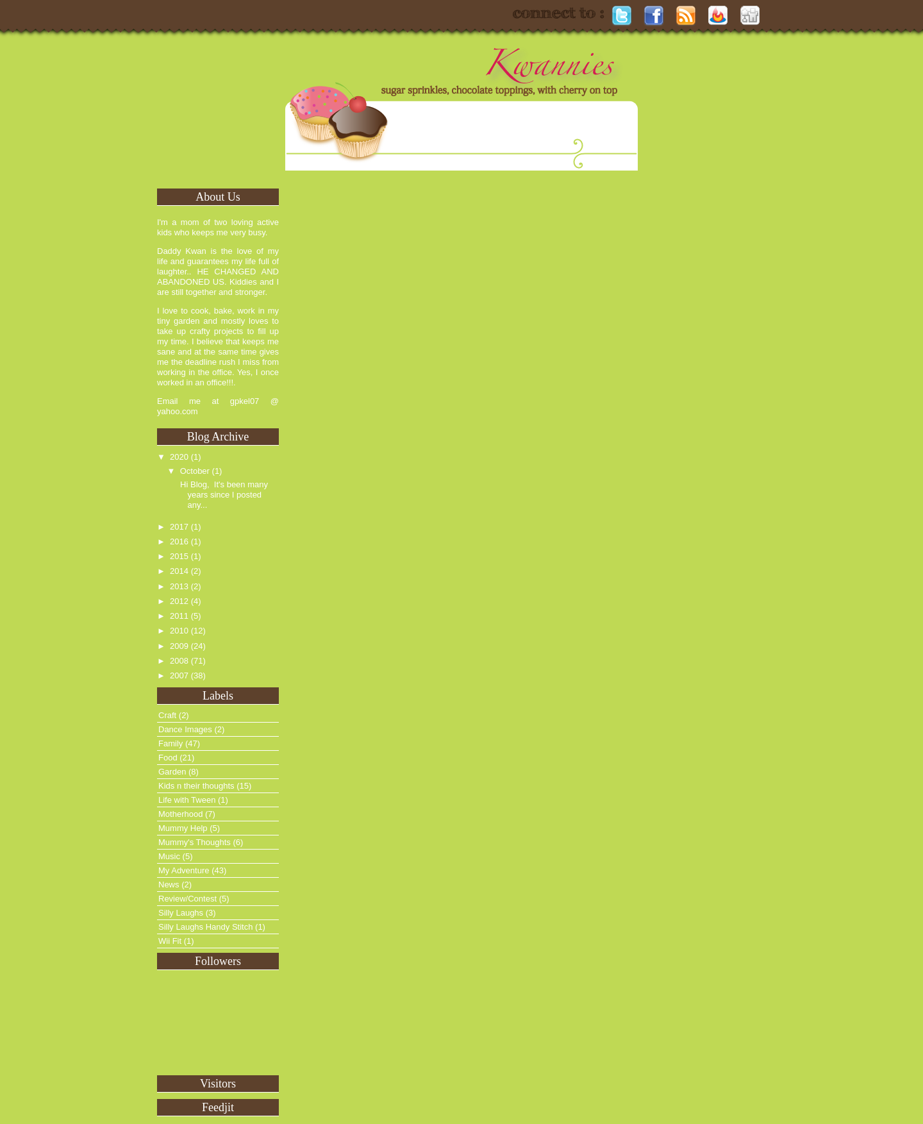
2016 (179, 541)
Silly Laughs (180, 913)
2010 (179, 630)
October (195, 471)
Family (170, 743)
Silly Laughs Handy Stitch (205, 927)
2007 (179, 675)
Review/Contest (187, 898)
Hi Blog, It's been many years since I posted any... (223, 495)
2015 (179, 556)
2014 (179, 571)
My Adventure (184, 870)
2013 (179, 586)
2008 (179, 661)
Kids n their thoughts (196, 786)
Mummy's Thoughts (194, 842)
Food (168, 757)
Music (169, 856)
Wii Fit (169, 941)
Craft (167, 715)
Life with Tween (186, 800)
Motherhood (180, 814)
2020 (179, 457)
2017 (179, 527)
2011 (179, 616)
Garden (172, 771)
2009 (179, 646)
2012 (179, 601)
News (168, 884)
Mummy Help (183, 828)
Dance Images (185, 729)
